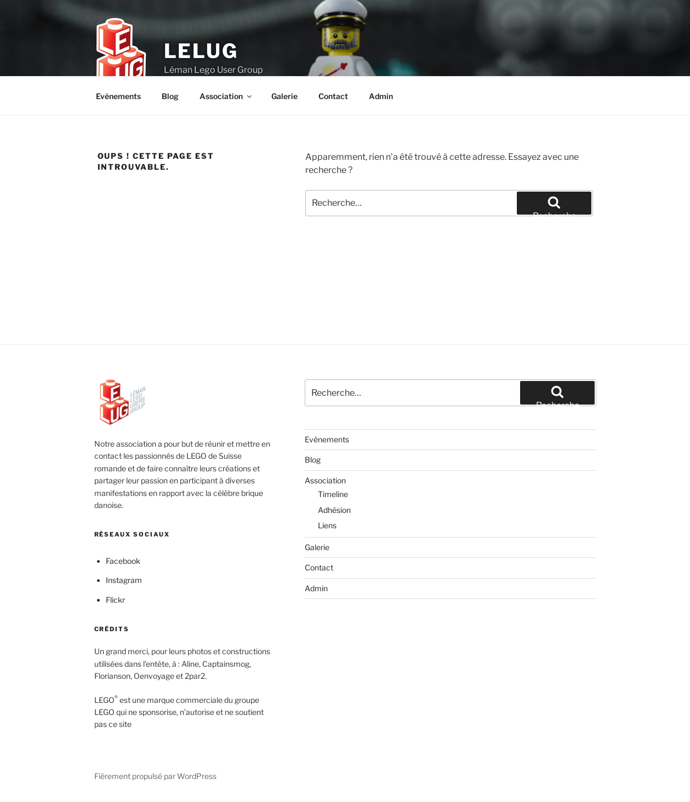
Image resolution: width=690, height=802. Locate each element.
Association (226, 96)
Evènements (118, 96)
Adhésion (334, 510)
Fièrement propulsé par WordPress (155, 776)
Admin (381, 96)
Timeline (333, 494)
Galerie (284, 96)
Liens (327, 525)
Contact (333, 96)
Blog (170, 96)
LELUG (201, 51)
